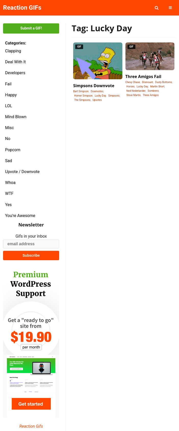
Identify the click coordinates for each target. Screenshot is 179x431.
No (7, 138)
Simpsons (114, 95)
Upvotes (97, 100)
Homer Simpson (83, 95)
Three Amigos (151, 95)
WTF (9, 193)
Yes (8, 204)
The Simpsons (82, 100)
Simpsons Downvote (93, 85)
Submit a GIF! (31, 28)
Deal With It (15, 61)
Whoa (10, 182)
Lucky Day (100, 95)
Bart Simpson (80, 91)
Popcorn (12, 149)
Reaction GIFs (22, 7)
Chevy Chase (132, 82)
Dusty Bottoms (163, 82)
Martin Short (157, 86)
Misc (9, 127)
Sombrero (153, 90)
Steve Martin (133, 95)
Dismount (147, 82)
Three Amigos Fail (143, 76)
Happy (11, 95)
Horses (130, 86)
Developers (15, 72)
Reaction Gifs (31, 426)
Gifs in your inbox (31, 236)
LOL (8, 105)
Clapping (13, 51)
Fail (8, 84)
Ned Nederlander (136, 90)
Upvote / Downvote (22, 171)
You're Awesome (20, 215)
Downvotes (97, 91)
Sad (8, 160)
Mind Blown (16, 116)
